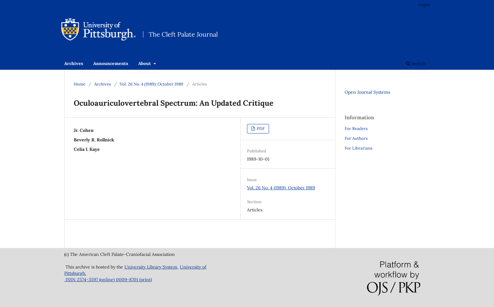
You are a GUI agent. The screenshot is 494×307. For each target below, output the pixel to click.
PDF (260, 128)
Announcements (110, 63)
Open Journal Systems (367, 92)
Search (415, 63)
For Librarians (358, 148)
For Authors (356, 138)
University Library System (150, 267)
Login (424, 4)
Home (79, 84)
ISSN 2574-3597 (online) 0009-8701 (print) (108, 279)
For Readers (356, 128)
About (145, 63)
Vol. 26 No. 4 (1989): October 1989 (151, 84)
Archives (73, 63)
